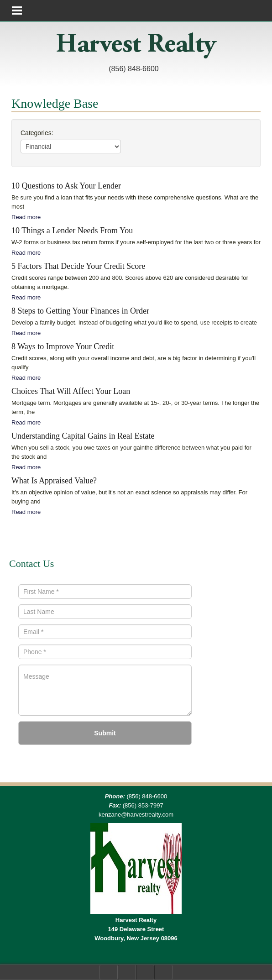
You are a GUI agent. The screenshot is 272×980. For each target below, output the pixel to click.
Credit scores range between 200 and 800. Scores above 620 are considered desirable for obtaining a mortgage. (129, 282)
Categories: (37, 132)
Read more (26, 217)
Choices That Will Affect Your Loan (70, 391)
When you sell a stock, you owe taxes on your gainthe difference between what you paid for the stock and (131, 452)
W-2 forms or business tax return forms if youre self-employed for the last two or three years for (136, 242)
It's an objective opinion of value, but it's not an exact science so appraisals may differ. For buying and (129, 497)
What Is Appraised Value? (54, 480)
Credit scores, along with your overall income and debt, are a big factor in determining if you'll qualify (133, 363)
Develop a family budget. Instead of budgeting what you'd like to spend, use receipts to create (134, 322)
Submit (104, 733)
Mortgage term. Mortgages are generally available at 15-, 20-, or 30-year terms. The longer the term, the (135, 407)
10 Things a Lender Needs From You (72, 230)
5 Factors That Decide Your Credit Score (78, 266)
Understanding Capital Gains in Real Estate (82, 435)
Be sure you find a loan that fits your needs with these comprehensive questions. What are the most (134, 202)
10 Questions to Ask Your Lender (66, 185)
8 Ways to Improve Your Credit (62, 346)
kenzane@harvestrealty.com (136, 814)
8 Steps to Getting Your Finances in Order (80, 310)
